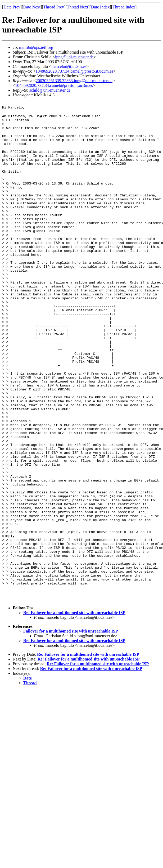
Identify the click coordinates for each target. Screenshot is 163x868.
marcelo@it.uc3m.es (68, 66)
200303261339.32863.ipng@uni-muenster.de (74, 80)
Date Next (31, 7)
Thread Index (123, 7)
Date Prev (11, 7)
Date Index (100, 7)
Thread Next (77, 7)
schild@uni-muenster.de (50, 90)
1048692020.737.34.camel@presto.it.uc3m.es (74, 71)
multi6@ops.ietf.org (36, 47)
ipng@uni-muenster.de (74, 57)
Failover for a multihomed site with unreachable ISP (70, 728)
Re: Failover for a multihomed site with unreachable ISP (74, 710)
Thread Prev (53, 7)
